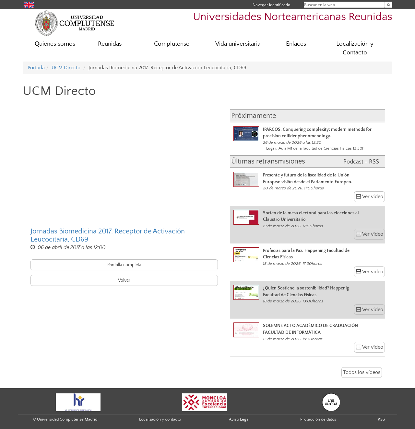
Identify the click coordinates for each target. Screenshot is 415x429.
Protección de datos (318, 419)
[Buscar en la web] (388, 5)
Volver (124, 280)
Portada (36, 68)
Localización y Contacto (355, 48)
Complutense (171, 43)
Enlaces (296, 43)
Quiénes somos (55, 43)
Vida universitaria (237, 43)
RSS (381, 419)
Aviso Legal (239, 419)
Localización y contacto (160, 419)
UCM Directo (66, 68)
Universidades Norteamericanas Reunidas (292, 17)
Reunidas (110, 43)
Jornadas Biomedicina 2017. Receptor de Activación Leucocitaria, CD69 (107, 235)
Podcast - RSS (361, 162)
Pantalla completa (124, 264)
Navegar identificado (271, 4)
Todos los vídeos (361, 372)
